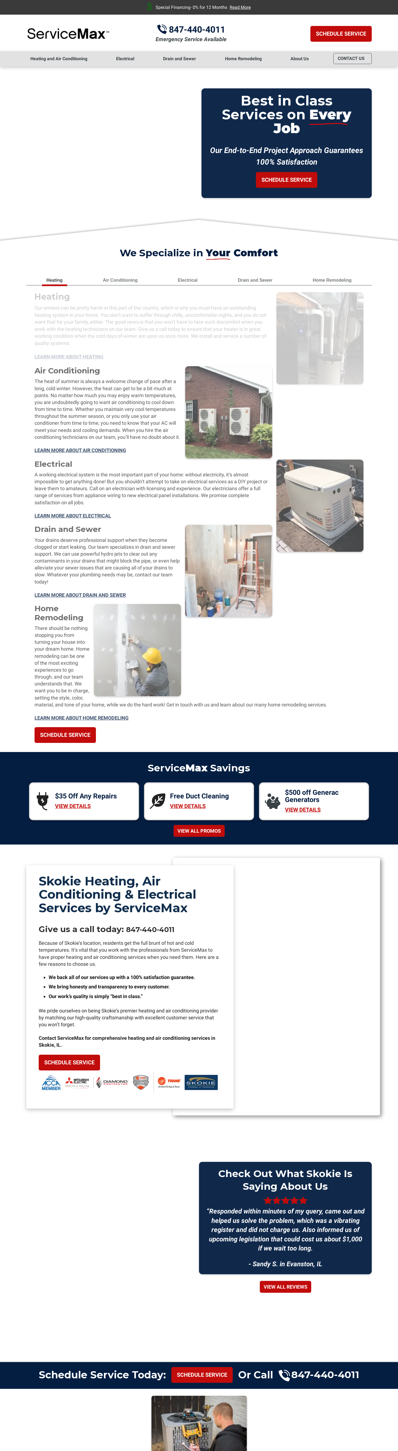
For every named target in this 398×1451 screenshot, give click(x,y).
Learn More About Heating (69, 358)
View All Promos (199, 471)
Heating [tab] (54, 280)
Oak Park (266, 1314)
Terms (348, 1407)
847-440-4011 (205, 29)
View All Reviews (285, 929)
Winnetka (199, 1323)
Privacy (340, 1407)
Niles (206, 1314)
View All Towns (199, 1342)
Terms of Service (317, 1403)
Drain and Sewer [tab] (255, 280)
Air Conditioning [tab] (120, 280)
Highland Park (174, 1314)
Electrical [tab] (187, 280)
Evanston (108, 1314)
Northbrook (233, 1314)
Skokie (327, 1314)
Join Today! (199, 1159)
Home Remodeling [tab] (332, 280)
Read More (240, 7)
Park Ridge (298, 1314)
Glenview (137, 1314)
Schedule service (202, 1017)
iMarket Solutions (278, 1438)
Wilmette (354, 1314)
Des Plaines (75, 1314)
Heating (55, 298)
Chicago (43, 1314)
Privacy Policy (299, 1403)
